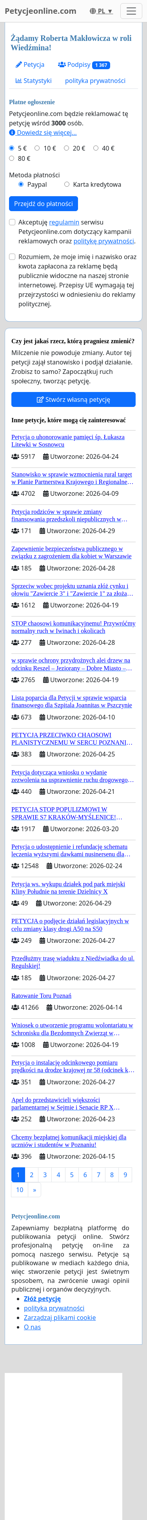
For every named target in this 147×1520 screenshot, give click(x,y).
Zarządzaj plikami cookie (60, 1317)
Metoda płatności (34, 175)
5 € (22, 148)
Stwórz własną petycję (73, 399)
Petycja (30, 64)
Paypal (37, 184)
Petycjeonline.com (40, 11)
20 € (79, 148)
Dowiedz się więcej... (43, 132)
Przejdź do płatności (43, 203)
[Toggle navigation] (131, 11)
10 (19, 1189)
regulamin (64, 222)
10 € (50, 148)
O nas (32, 1327)
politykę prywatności (103, 241)
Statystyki (34, 80)
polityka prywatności (95, 80)
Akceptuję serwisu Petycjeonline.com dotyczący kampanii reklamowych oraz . (77, 231)
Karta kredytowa (97, 184)
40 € (108, 148)
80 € (24, 158)
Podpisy (84, 64)
